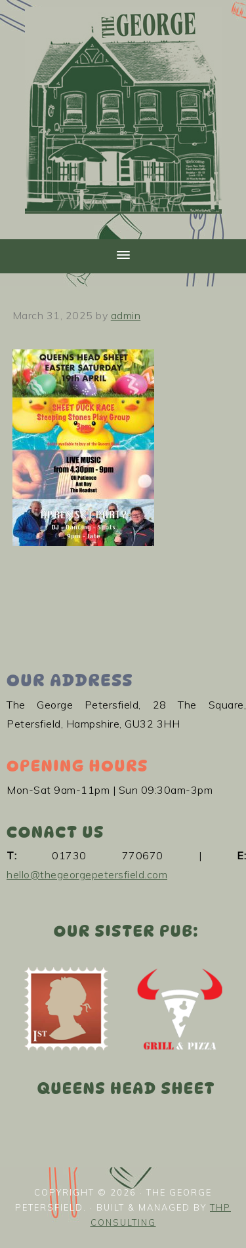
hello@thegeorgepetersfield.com (87, 874)
